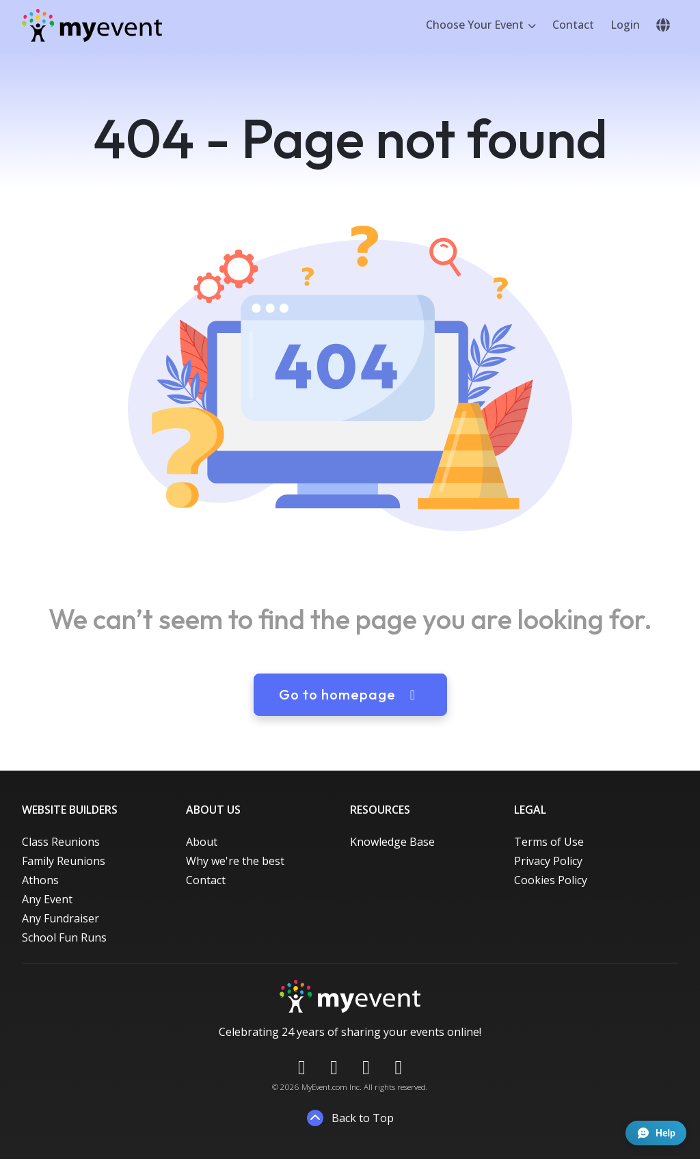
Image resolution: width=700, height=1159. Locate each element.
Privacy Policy (548, 860)
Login (625, 24)
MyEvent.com (324, 1087)
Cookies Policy (550, 880)
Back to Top (350, 1118)
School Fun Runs (64, 937)
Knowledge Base (392, 841)
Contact (573, 24)
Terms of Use (549, 841)
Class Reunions (61, 841)
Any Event (47, 899)
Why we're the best (235, 860)
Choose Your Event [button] (476, 24)
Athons (40, 880)
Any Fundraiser (60, 918)
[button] (663, 25)
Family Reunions (63, 860)
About (201, 841)
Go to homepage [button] (350, 694)
